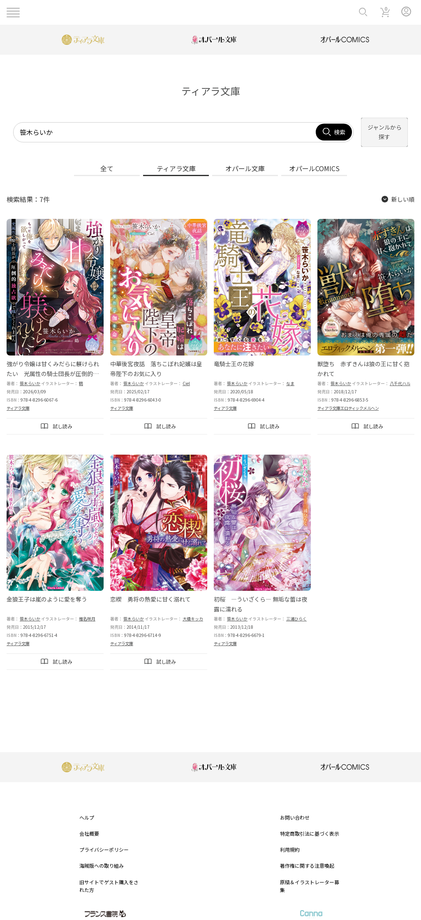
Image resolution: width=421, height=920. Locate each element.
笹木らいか (30, 374)
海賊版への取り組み (101, 856)
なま (290, 374)
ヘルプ (86, 808)
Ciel (186, 374)
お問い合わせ (295, 808)
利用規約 (290, 840)
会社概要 (89, 824)
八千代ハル (400, 374)
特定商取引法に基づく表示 (309, 824)
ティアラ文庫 (18, 398)
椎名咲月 (87, 609)
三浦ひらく (296, 609)
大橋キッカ (193, 609)
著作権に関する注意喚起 (307, 856)
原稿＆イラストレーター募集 (309, 876)
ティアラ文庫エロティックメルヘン (348, 398)
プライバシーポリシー (104, 840)
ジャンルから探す (376, 127)
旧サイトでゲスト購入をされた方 (109, 876)
